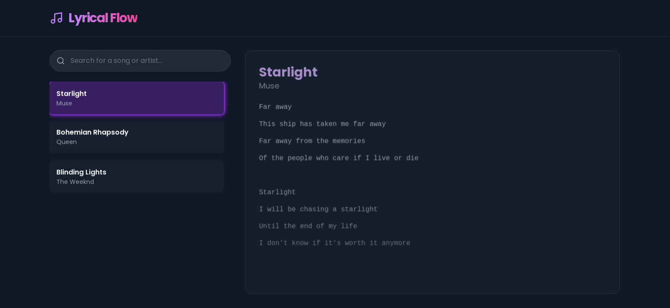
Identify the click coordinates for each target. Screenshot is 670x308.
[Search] (60, 60)
